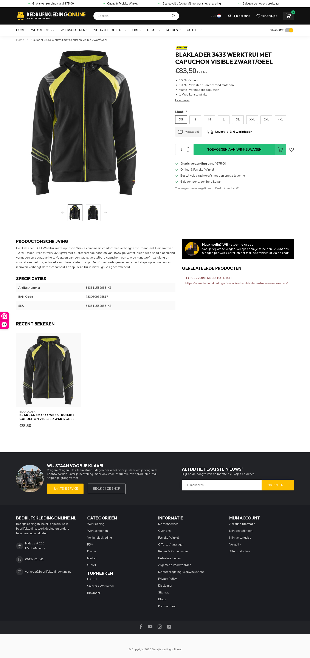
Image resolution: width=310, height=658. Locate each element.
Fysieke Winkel (168, 538)
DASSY (92, 579)
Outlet (193, 30)
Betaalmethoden (169, 558)
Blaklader (93, 593)
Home (20, 30)
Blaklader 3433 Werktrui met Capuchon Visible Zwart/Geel (69, 40)
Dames (152, 30)
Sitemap (163, 592)
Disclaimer (165, 586)
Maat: (181, 111)
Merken (172, 30)
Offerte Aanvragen (171, 544)
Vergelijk (235, 544)
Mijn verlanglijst (240, 538)
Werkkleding (41, 30)
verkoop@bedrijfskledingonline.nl (48, 572)
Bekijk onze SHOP (106, 489)
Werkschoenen (72, 30)
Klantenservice (65, 489)
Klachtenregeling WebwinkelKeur (181, 572)
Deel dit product (227, 188)
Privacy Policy (167, 579)
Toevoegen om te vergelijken (193, 188)
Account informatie (242, 524)
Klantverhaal (167, 606)
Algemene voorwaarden (174, 565)
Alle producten (239, 551)
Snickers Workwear (100, 586)
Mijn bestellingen (241, 531)
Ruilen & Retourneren (173, 551)
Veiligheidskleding (109, 30)
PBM (135, 30)
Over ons (164, 531)
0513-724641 (34, 559)
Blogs (162, 599)
